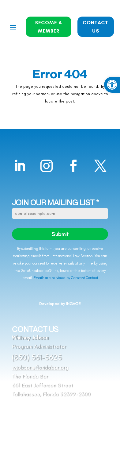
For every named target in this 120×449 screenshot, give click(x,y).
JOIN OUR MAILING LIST (55, 203)
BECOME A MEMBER (48, 27)
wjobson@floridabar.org (40, 367)
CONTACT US (96, 27)
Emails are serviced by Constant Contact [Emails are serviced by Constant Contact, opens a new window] (66, 278)
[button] (112, 85)
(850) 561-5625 (37, 357)
